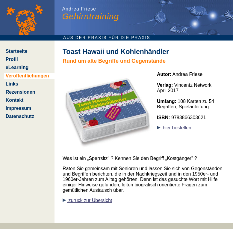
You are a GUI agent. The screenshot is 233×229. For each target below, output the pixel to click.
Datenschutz (20, 116)
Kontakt (15, 100)
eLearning (17, 67)
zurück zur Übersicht (87, 200)
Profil (12, 59)
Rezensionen (20, 92)
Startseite (17, 51)
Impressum (18, 108)
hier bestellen (174, 127)
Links (12, 83)
